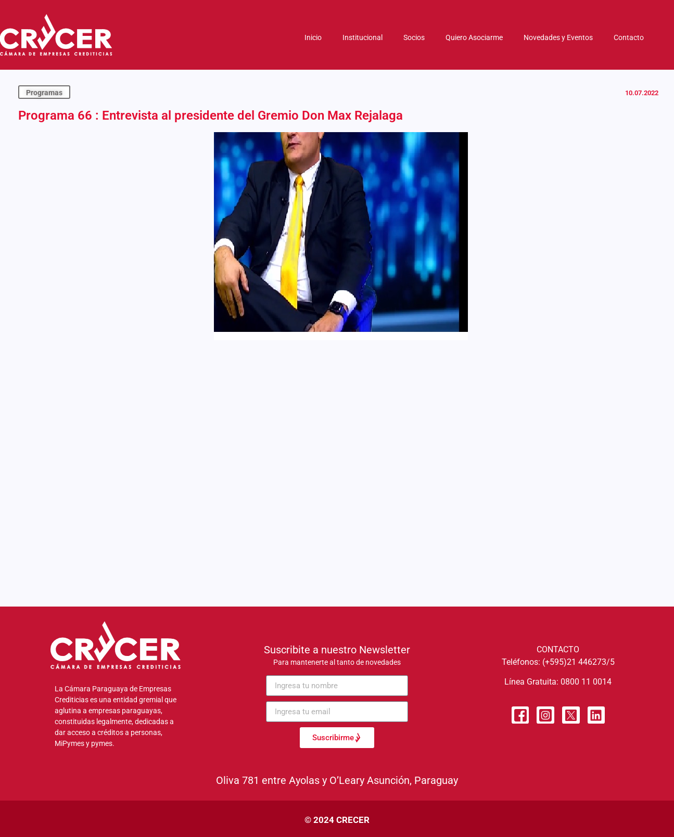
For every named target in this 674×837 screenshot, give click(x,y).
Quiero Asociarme (474, 37)
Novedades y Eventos (558, 37)
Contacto (629, 37)
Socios (414, 37)
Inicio (313, 37)
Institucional (362, 37)
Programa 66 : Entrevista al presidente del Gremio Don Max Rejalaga (210, 115)
